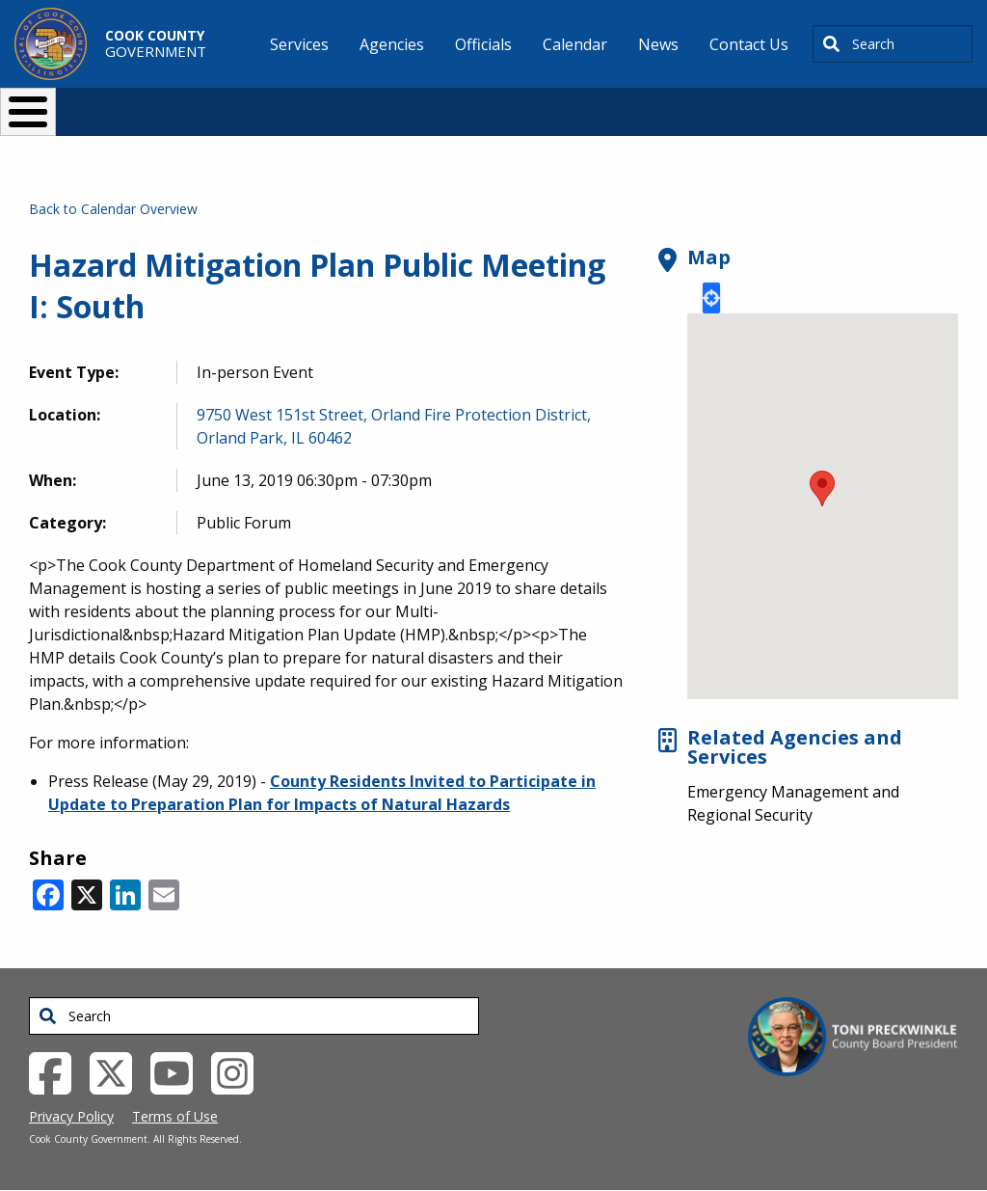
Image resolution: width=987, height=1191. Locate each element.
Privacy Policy (71, 1116)
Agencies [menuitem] (392, 44)
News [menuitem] (658, 44)
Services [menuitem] (299, 44)
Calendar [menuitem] (575, 44)
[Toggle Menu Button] (28, 112)
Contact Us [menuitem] (748, 44)
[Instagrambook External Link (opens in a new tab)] (239, 1072)
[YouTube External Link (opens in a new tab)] (178, 1072)
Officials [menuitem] (483, 44)
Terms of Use (175, 1116)
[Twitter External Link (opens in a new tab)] (118, 1072)
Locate (711, 298)
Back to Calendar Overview (113, 209)
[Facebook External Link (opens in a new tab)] (57, 1072)
